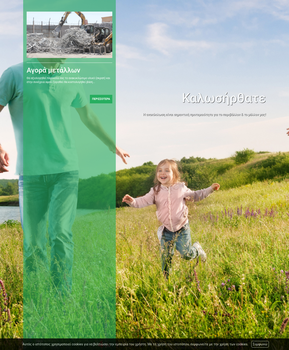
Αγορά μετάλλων (53, 71)
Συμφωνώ (260, 344)
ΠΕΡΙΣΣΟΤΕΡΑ (101, 99)
